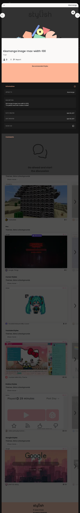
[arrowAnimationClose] (2, 15)
